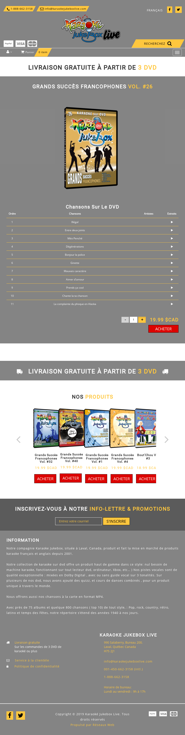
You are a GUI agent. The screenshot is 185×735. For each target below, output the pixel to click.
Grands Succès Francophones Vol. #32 (46, 458)
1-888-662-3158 (19, 9)
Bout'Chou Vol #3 (148, 456)
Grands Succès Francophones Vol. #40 (71, 458)
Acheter (163, 328)
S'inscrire (116, 521)
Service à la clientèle (32, 660)
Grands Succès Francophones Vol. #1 (97, 458)
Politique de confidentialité (37, 666)
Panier (35, 53)
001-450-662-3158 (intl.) (123, 669)
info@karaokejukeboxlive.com (62, 9)
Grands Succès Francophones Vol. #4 (122, 458)
